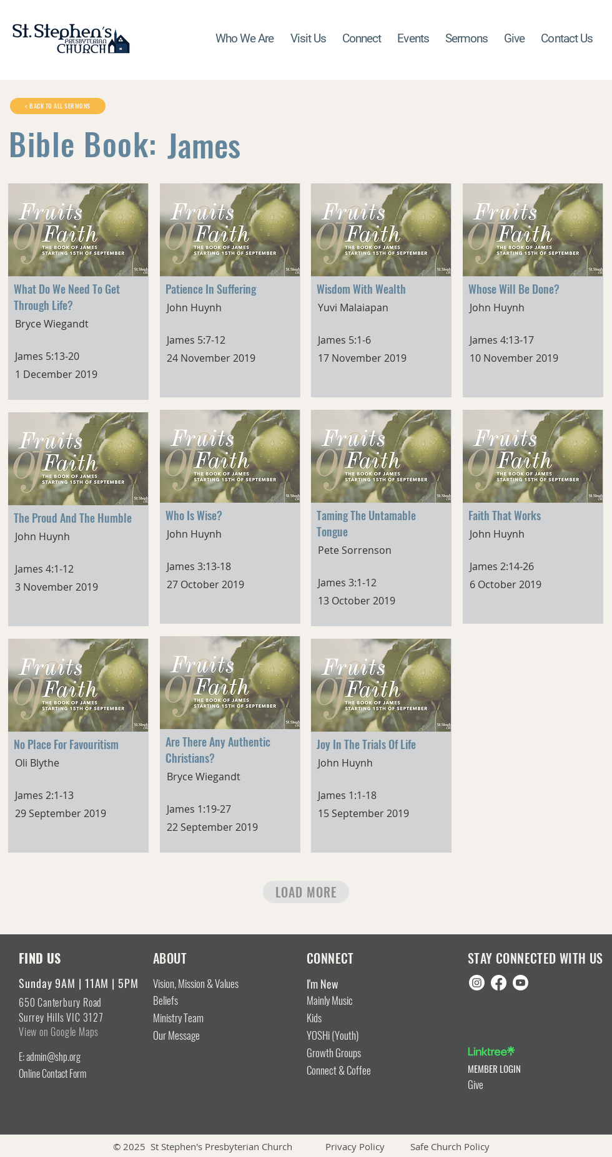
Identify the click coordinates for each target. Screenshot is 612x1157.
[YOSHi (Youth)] (342, 1036)
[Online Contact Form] (69, 1074)
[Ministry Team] (189, 1018)
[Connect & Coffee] (358, 1071)
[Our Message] (189, 1036)
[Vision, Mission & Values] (207, 984)
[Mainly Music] (342, 1001)
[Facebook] (498, 982)
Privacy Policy (355, 1146)
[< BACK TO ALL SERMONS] (58, 106)
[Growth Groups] (342, 1053)
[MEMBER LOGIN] (519, 1069)
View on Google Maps (59, 1031)
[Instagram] (477, 982)
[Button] (79, 280)
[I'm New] (352, 984)
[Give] (519, 1085)
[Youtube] (520, 982)
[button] (361, 39)
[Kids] (342, 1018)
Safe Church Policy (450, 1146)
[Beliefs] (168, 1001)
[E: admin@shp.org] (69, 1057)
